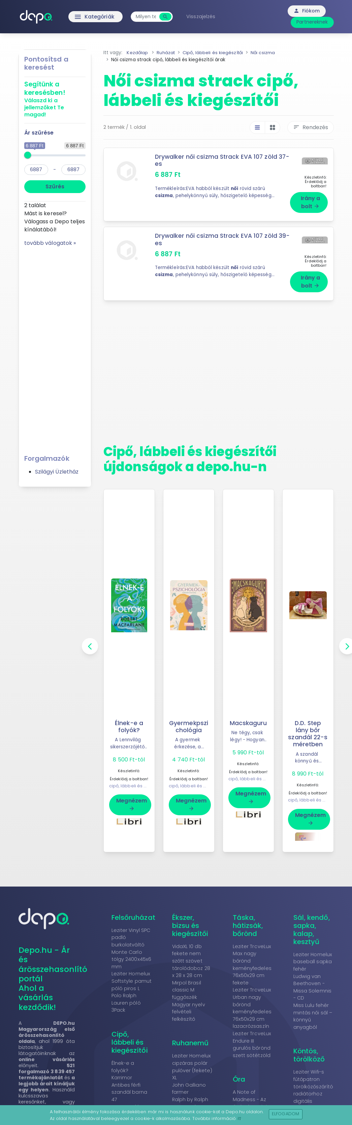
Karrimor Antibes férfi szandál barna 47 (129, 1089)
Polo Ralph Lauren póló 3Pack (126, 1003)
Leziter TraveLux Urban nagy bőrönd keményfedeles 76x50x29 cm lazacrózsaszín (252, 1008)
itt (239, 1118)
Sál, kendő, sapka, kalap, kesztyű (311, 929)
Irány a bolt (310, 199)
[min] (36, 169)
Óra (239, 1079)
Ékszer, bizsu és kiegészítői (190, 925)
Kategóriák (82, 17)
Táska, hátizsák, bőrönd (248, 925)
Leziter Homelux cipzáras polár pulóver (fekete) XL (192, 1067)
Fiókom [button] (306, 10)
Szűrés (54, 186)
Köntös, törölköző (309, 1055)
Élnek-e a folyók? (129, 719)
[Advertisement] (55, 348)
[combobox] (148, 17)
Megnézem (131, 797)
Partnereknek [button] (312, 21)
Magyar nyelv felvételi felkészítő (188, 1011)
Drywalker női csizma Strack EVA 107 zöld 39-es (216, 235)
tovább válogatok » (50, 243)
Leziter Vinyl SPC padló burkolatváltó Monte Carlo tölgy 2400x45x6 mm (131, 948)
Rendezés (310, 127)
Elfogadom (285, 1114)
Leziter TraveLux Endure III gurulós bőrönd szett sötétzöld (252, 1044)
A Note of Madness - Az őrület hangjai (250, 1099)
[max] (73, 169)
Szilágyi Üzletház (57, 472)
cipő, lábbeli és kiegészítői (138, 779)
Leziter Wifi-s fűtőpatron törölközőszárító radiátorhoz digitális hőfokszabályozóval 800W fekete (317, 1094)
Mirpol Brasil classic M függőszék (186, 990)
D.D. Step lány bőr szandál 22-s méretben (307, 727)
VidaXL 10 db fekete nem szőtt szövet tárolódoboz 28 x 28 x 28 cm (191, 961)
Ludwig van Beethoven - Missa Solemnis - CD (312, 987)
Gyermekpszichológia (188, 719)
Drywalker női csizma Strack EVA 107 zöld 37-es (216, 160)
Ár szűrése (39, 133)
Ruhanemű (190, 1043)
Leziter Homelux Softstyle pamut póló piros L (131, 981)
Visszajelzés (202, 16)
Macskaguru (248, 716)
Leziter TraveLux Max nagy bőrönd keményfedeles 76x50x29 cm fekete (252, 964)
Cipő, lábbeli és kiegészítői (129, 1042)
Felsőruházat (133, 917)
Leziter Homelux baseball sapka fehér (312, 961)
